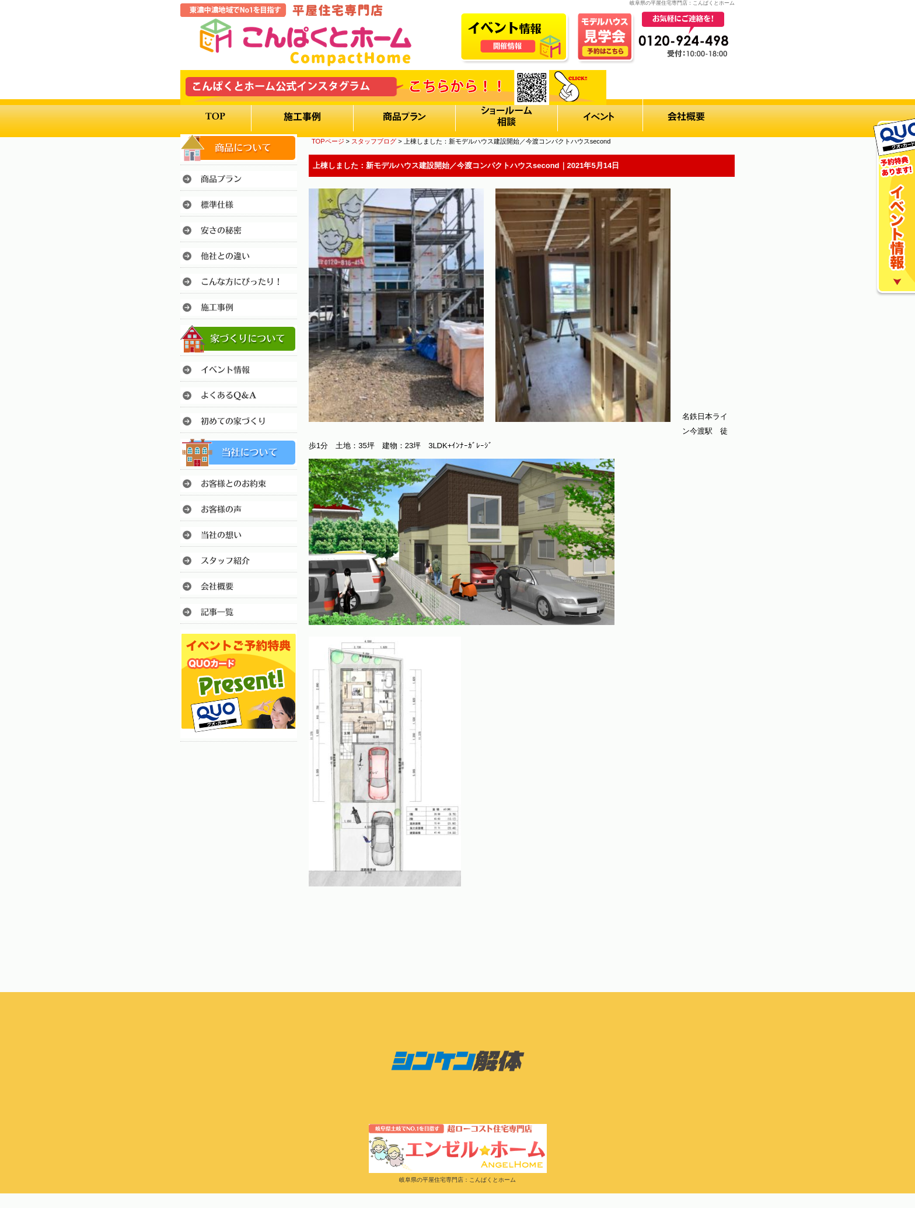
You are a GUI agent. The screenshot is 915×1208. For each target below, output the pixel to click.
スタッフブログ (373, 141)
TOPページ (328, 141)
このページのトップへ (705, 919)
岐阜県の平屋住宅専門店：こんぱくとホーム (457, 1179)
